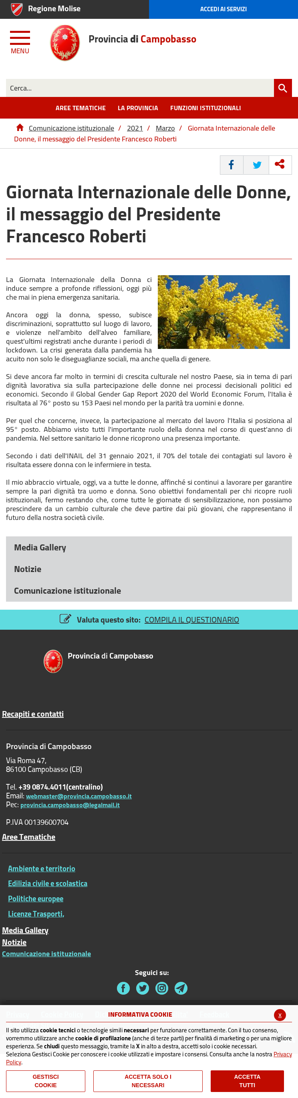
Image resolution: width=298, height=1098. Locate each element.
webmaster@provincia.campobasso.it (79, 796)
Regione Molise (54, 8)
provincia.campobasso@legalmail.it (70, 804)
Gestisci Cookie (45, 1081)
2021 (135, 128)
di (110, 656)
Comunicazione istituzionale (71, 128)
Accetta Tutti (247, 1081)
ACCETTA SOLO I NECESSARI (148, 1081)
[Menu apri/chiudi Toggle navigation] (21, 41)
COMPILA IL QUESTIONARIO (192, 619)
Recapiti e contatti (33, 714)
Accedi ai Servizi (223, 9)
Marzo (165, 128)
